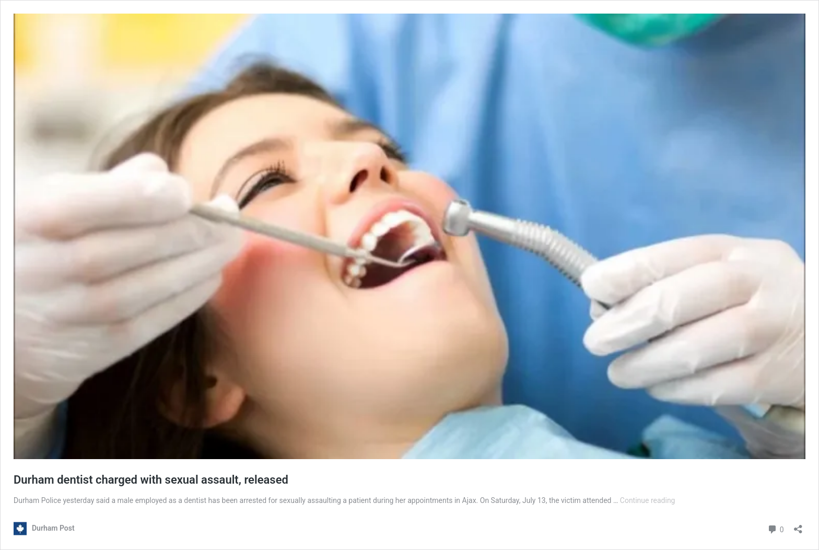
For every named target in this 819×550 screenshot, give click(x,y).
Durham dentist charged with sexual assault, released (151, 479)
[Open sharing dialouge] (798, 526)
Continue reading (647, 500)
